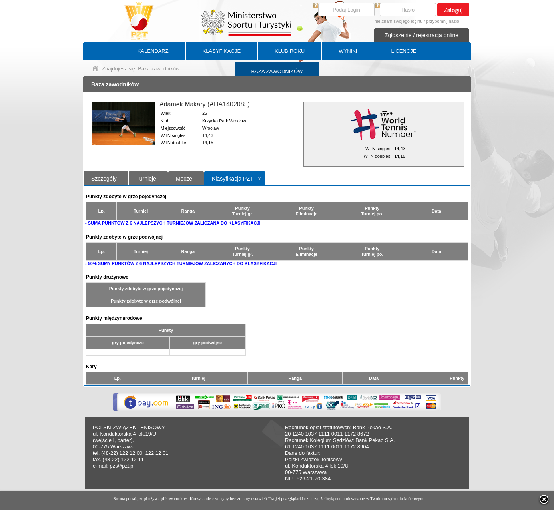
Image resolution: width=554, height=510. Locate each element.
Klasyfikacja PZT (232, 178)
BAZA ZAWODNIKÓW (277, 71)
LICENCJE (403, 51)
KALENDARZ (153, 51)
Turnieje (146, 178)
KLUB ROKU (290, 51)
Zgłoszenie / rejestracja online (421, 35)
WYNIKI (348, 51)
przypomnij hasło (442, 21)
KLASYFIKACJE (222, 51)
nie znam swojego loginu (398, 21)
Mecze (184, 178)
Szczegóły (104, 178)
